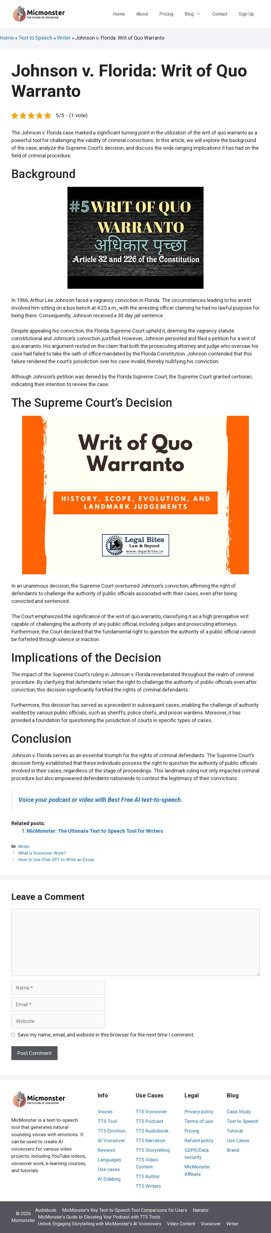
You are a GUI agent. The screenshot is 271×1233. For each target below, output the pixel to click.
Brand (233, 1150)
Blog (196, 14)
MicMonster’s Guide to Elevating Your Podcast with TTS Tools (99, 1217)
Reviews (106, 1150)
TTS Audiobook (152, 1131)
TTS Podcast (149, 1121)
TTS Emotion (111, 1131)
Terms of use (199, 1121)
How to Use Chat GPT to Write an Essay (56, 859)
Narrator (201, 1210)
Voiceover (211, 1223)
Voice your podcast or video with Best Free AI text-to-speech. (100, 799)
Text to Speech (35, 38)
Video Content (181, 1223)
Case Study (239, 1111)
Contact (219, 14)
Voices (105, 1111)
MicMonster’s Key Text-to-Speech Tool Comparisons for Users (124, 1210)
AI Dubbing (109, 1179)
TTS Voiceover (151, 1111)
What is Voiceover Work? (42, 853)
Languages (109, 1160)
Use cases (109, 1169)
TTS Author (148, 1176)
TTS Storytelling (153, 1150)
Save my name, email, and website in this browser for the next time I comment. (106, 1035)
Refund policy (199, 1140)
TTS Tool (107, 1121)
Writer (64, 38)
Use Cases (238, 1140)
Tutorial (235, 1131)
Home (119, 14)
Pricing (166, 14)
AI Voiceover (111, 1140)
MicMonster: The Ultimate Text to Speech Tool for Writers (95, 831)
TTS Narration (150, 1140)
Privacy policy (199, 1111)
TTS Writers (148, 1186)
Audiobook (45, 1210)
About (142, 14)
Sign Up (246, 14)
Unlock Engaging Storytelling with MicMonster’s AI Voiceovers (99, 1223)
